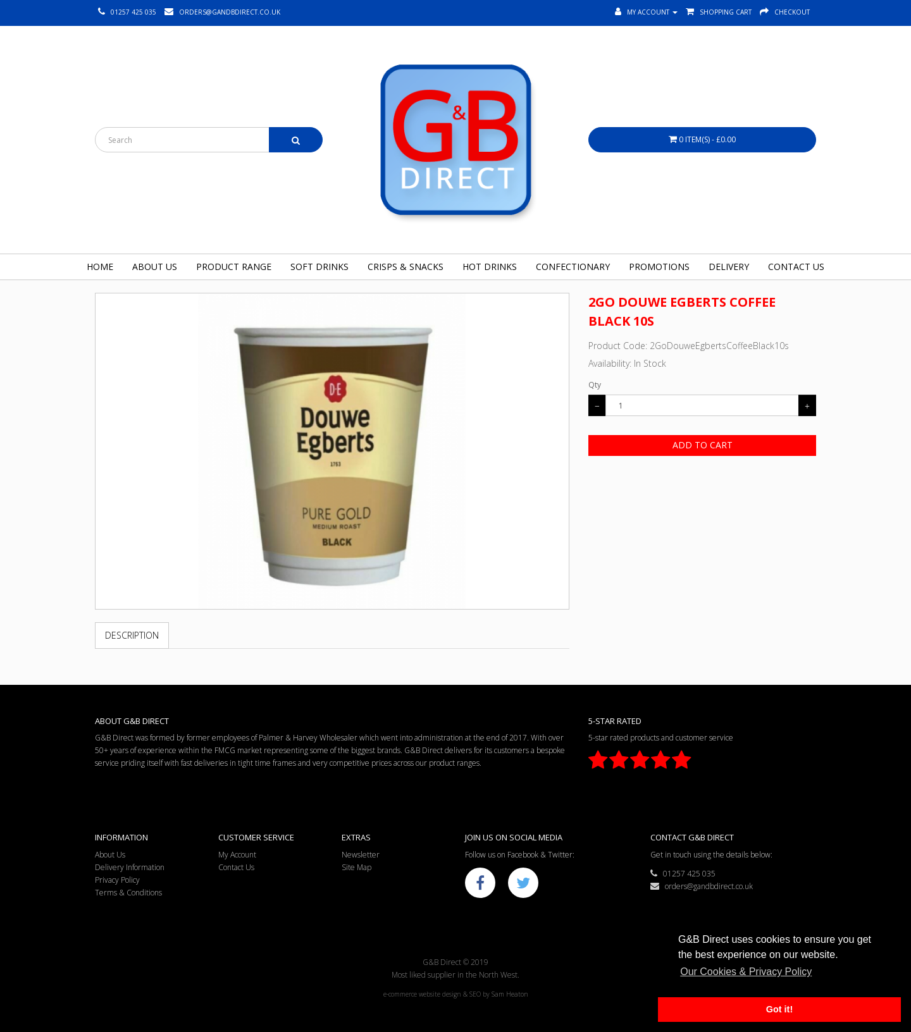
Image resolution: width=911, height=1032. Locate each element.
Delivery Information (129, 867)
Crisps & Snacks (405, 267)
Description (132, 635)
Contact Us (796, 267)
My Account (237, 854)
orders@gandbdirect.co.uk (701, 886)
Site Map (356, 867)
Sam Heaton (510, 994)
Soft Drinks (319, 267)
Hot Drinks (489, 267)
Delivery (729, 267)
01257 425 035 (683, 873)
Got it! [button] (779, 1009)
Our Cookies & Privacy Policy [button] (746, 971)
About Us (154, 267)
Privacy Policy (117, 880)
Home (100, 267)
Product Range (233, 267)
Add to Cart (702, 445)
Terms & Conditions (128, 892)
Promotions (659, 267)
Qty (594, 384)
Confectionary (573, 267)
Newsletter (361, 854)
